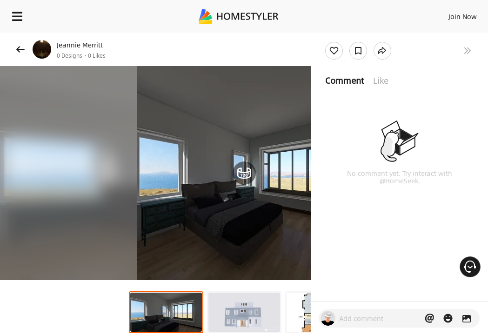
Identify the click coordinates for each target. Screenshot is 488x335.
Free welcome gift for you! (357, 37)
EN (439, 14)
